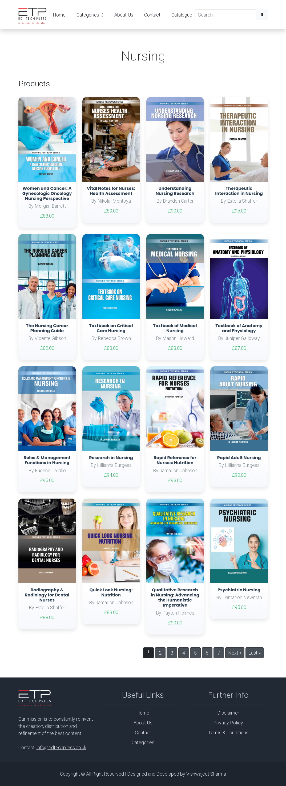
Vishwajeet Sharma (206, 774)
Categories (89, 15)
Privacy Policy (228, 722)
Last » (254, 653)
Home (59, 15)
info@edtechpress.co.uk (61, 747)
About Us (123, 15)
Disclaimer (228, 713)
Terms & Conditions (228, 732)
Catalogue (181, 15)
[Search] (225, 14)
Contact (152, 15)
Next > (235, 653)
